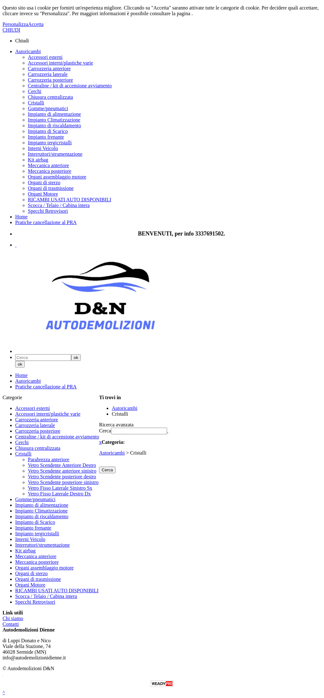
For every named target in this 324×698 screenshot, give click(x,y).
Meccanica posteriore (49, 171)
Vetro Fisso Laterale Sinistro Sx (60, 488)
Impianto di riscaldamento (54, 125)
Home (21, 216)
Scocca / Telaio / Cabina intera (59, 205)
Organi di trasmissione (51, 188)
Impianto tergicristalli (50, 142)
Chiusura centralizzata (50, 97)
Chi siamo (13, 618)
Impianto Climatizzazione (54, 120)
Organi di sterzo (44, 182)
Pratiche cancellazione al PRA (46, 222)
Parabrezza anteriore (48, 459)
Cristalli (36, 102)
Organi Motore (43, 194)
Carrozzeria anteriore (49, 68)
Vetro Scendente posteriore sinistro (63, 482)
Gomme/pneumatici (48, 108)
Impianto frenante (46, 137)
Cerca (105, 430)
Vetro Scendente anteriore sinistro (62, 471)
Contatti (11, 624)
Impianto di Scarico (48, 131)
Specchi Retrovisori (48, 211)
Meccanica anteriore (48, 165)
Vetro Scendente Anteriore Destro (62, 465)
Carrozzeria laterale (48, 74)
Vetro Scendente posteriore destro (62, 476)
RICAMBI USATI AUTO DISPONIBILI (69, 199)
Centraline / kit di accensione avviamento (70, 85)
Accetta (36, 24)
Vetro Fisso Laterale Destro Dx (59, 493)
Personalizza (15, 24)
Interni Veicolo (43, 148)
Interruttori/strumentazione (55, 154)
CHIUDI (11, 30)
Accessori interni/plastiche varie (60, 63)
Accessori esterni (45, 57)
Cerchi (34, 91)
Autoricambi (28, 51)
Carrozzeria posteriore (50, 80)
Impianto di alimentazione (54, 114)
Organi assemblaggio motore (57, 176)
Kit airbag (38, 159)
